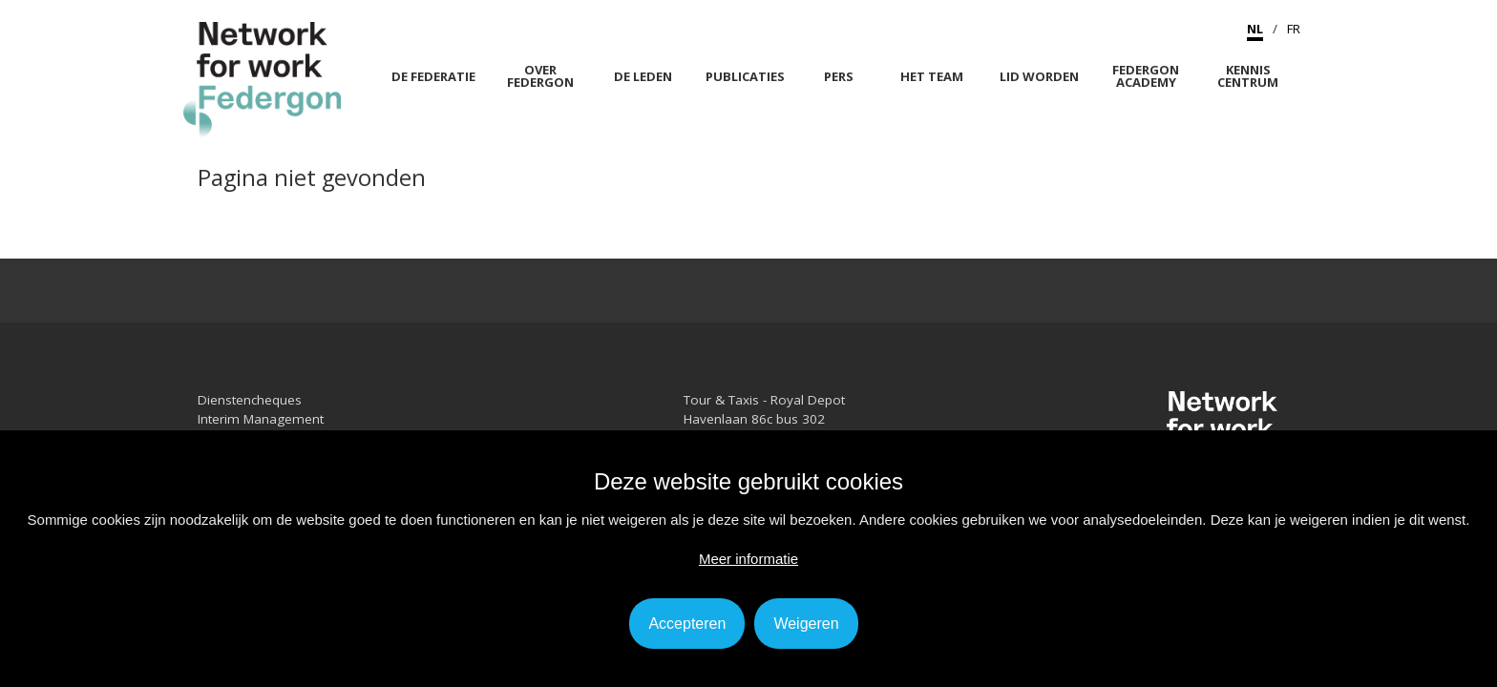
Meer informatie (748, 559)
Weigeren (805, 623)
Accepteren (687, 623)
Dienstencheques (250, 399)
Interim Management (261, 418)
